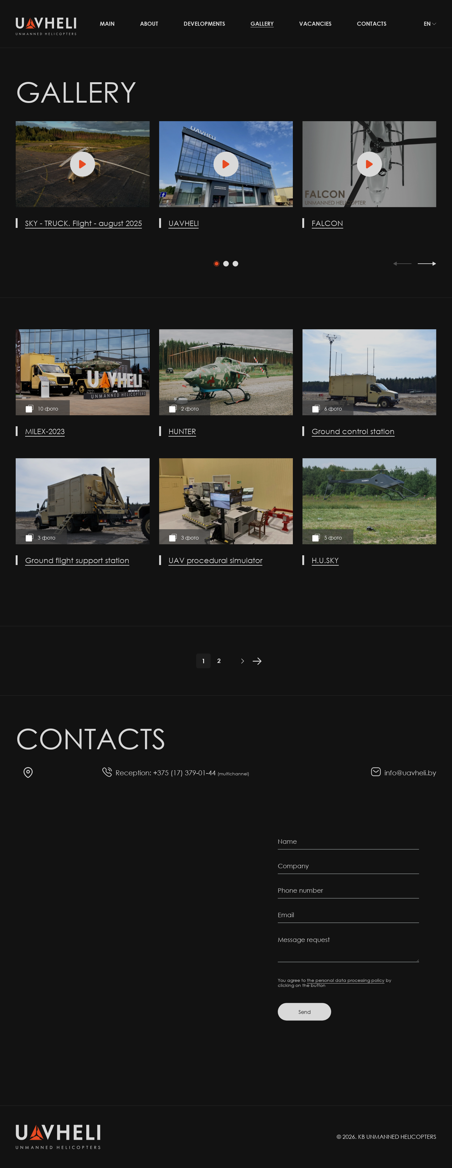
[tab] (216, 263)
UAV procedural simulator (215, 560)
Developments (204, 23)
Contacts (371, 23)
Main (107, 23)
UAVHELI (184, 223)
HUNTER (182, 431)
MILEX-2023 (45, 431)
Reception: (133, 773)
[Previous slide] (402, 264)
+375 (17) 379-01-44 (201, 773)
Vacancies (315, 23)
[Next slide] (427, 264)
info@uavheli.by (410, 773)
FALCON (327, 223)
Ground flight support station (77, 560)
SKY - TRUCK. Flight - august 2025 (83, 223)
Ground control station (353, 431)
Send (305, 1012)
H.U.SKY (325, 560)
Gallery (262, 23)
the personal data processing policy (346, 980)
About (149, 23)
